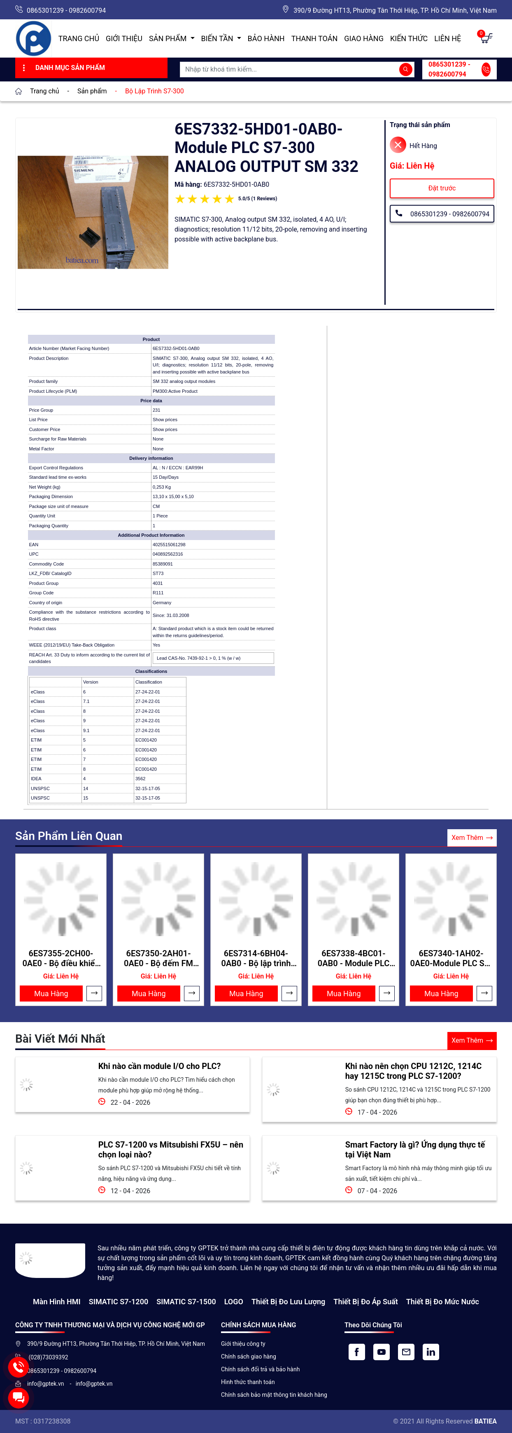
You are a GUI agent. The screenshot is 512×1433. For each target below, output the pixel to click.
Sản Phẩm (169, 38)
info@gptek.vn (46, 1383)
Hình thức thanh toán (248, 1382)
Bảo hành (266, 38)
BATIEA (486, 1421)
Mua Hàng (51, 993)
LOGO (233, 1301)
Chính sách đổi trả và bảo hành (260, 1369)
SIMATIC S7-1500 (186, 1301)
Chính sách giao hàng (248, 1356)
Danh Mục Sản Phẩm (63, 68)
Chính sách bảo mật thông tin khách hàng (274, 1394)
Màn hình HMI (57, 1301)
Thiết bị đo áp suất (365, 1301)
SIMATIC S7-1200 (118, 1301)
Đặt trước (442, 188)
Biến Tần (218, 38)
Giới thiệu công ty (243, 1343)
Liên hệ (447, 38)
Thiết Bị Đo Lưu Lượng (288, 1301)
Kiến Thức (409, 38)
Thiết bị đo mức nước (442, 1301)
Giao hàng (364, 38)
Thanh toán (314, 38)
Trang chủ (78, 38)
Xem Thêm (472, 838)
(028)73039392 (47, 1357)
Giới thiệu (124, 38)
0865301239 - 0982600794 (66, 10)
